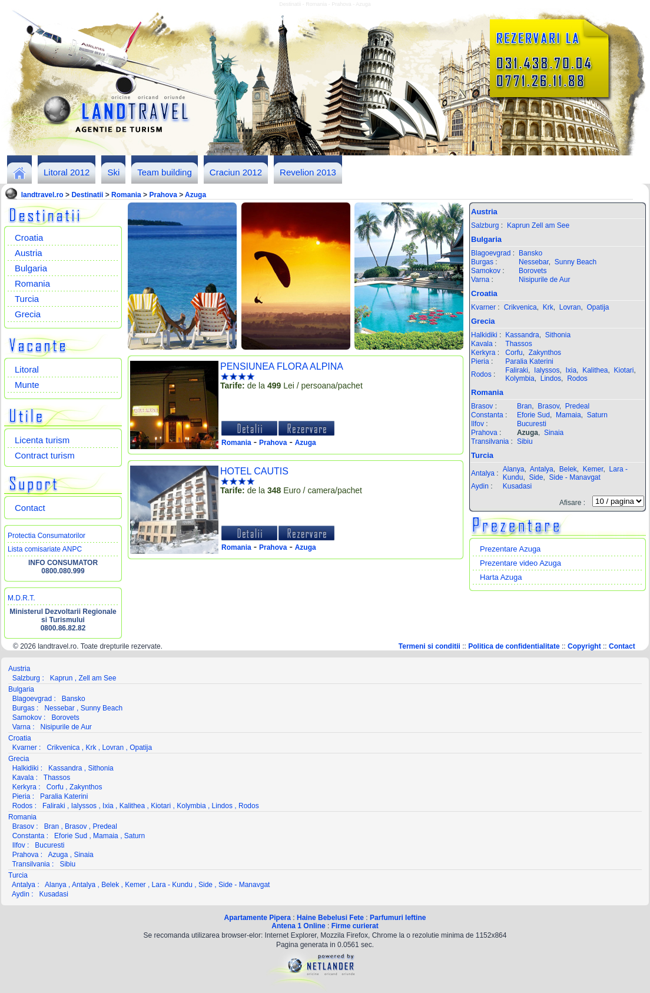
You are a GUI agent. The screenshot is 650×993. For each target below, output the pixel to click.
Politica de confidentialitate (513, 646)
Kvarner (483, 307)
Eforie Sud (533, 415)
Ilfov (477, 424)
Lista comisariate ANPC (45, 549)
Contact (30, 508)
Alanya (514, 469)
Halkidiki (484, 335)
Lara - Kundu (172, 885)
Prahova (163, 195)
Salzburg (485, 225)
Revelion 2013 (308, 172)
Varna (480, 279)
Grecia (28, 314)
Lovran (570, 307)
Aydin (480, 486)
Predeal (577, 406)
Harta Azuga (501, 577)
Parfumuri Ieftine (398, 918)
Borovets (532, 271)
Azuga (195, 195)
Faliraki (516, 370)
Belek (568, 469)
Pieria (480, 361)
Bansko (530, 253)
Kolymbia (519, 378)
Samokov (485, 271)
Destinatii (87, 195)
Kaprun (518, 225)
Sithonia (558, 335)
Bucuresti (531, 424)
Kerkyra (483, 352)
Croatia (29, 238)
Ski (113, 172)
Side (536, 477)
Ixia (570, 370)
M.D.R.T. (21, 598)
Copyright (584, 646)
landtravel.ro (42, 195)
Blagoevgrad (490, 253)
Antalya (483, 473)
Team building (164, 172)
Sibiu (525, 441)
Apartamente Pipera (257, 918)
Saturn (597, 415)
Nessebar (534, 262)
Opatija (597, 307)
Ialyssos (546, 370)
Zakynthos (545, 352)
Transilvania (490, 441)
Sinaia (553, 433)
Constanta (487, 415)
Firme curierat (355, 926)
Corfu (513, 352)
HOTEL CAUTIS (254, 471)
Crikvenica (520, 307)
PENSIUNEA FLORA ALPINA (281, 366)
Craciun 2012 (236, 172)
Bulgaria (31, 268)
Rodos (481, 374)
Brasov (482, 406)
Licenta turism (42, 440)
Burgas (482, 262)
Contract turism (45, 455)
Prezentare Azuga (510, 548)
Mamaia (568, 415)
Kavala (482, 344)
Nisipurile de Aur (544, 279)
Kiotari (624, 370)
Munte (27, 385)
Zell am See (550, 225)
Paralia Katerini (529, 361)
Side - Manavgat (574, 477)
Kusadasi (517, 486)
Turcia (27, 299)
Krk (548, 307)
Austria (28, 253)
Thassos (518, 344)
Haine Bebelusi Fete (330, 918)
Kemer (593, 469)
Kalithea (595, 370)
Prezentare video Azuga (520, 563)
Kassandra (522, 335)
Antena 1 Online (298, 926)
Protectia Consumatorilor (46, 536)
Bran (524, 406)
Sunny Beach (575, 262)
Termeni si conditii (429, 646)
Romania (126, 195)
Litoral (27, 369)
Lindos (550, 378)
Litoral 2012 (66, 172)
